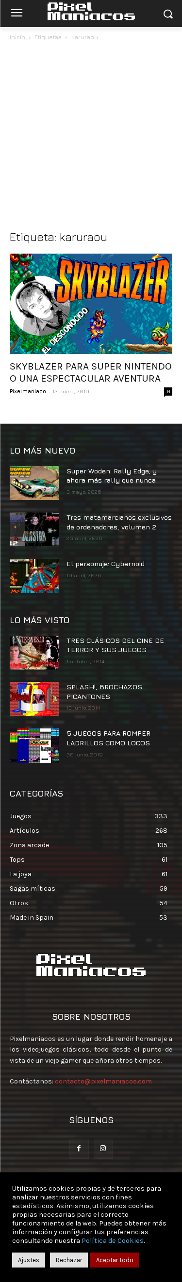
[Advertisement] (91, 137)
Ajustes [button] (28, 1260)
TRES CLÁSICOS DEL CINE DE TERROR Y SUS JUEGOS (115, 645)
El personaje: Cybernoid (105, 563)
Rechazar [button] (69, 1260)
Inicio (17, 37)
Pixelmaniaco (28, 391)
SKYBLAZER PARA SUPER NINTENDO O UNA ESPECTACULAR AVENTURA (91, 372)
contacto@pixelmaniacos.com (103, 1081)
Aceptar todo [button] (114, 1260)
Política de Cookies (113, 1241)
